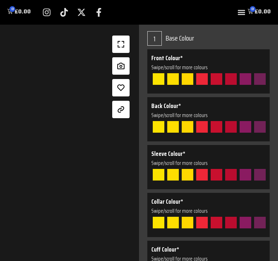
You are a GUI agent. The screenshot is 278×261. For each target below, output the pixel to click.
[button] (242, 12)
